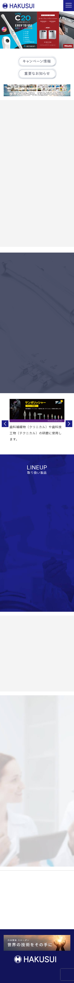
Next (69, 423)
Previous (5, 423)
